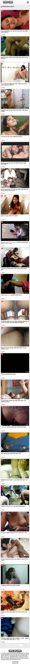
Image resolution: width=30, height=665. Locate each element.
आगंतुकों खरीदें (15, 663)
